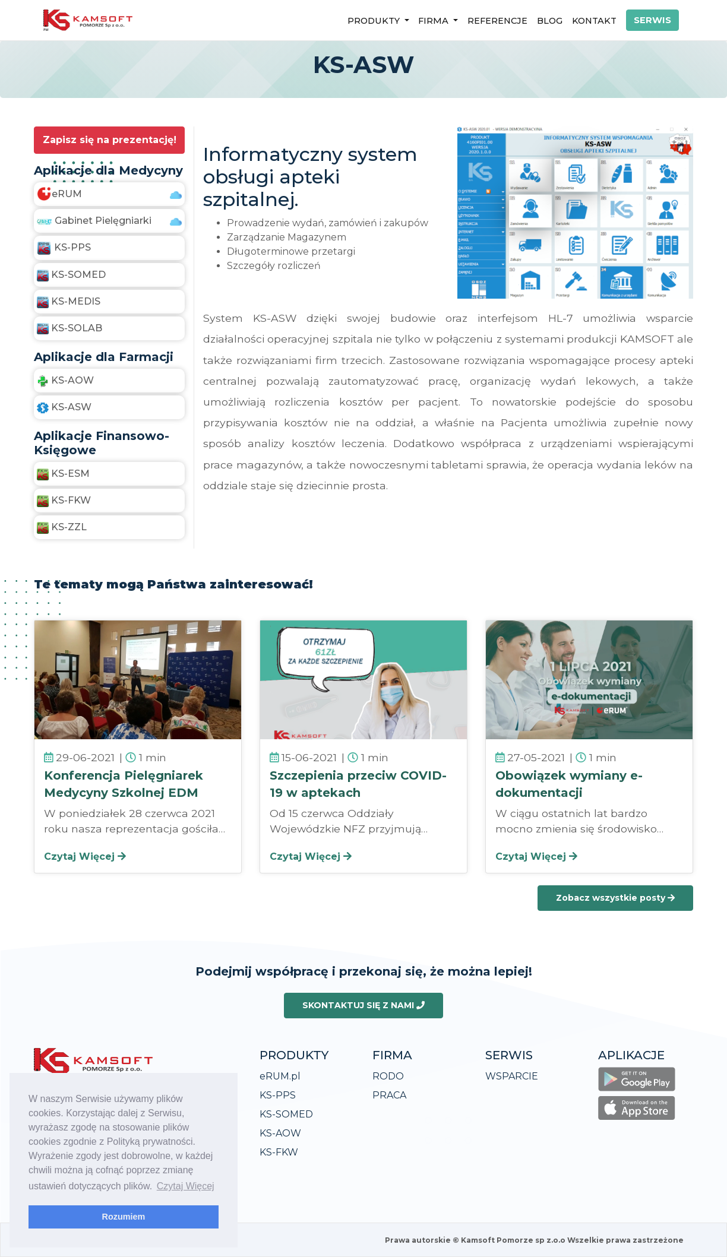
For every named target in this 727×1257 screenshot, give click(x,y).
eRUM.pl (280, 1076)
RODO (388, 1076)
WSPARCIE (511, 1076)
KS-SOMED (286, 1114)
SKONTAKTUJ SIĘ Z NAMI (363, 1005)
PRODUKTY (374, 20)
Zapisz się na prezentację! (109, 139)
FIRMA (434, 20)
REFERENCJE (497, 20)
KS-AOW (280, 1133)
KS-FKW (279, 1152)
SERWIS (652, 20)
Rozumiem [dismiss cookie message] (124, 1216)
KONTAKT (594, 20)
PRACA (389, 1095)
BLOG (549, 20)
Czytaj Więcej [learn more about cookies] (185, 1186)
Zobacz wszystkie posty (615, 897)
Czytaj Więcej (85, 856)
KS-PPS (278, 1095)
